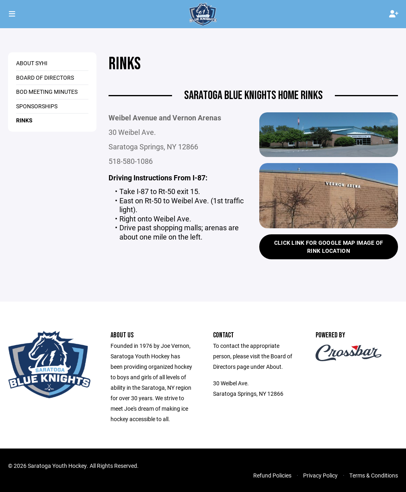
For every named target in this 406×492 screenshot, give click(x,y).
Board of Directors (45, 77)
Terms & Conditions (373, 475)
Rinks (24, 120)
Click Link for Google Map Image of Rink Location (328, 246)
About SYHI (31, 63)
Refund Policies (272, 475)
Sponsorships (36, 106)
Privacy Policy (320, 475)
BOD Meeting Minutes (47, 91)
